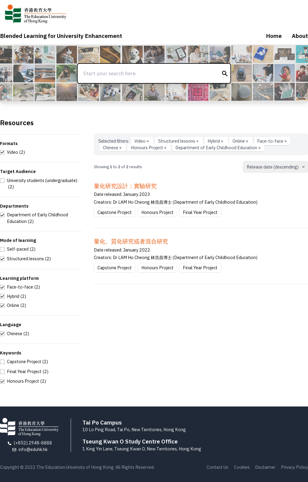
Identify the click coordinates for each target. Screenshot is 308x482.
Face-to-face (272, 141)
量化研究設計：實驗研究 (125, 186)
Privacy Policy (294, 467)
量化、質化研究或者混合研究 (131, 241)
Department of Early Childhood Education (218, 147)
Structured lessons (179, 141)
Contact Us (217, 467)
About (300, 35)
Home (274, 35)
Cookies (242, 467)
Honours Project (149, 147)
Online (241, 141)
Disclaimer (265, 467)
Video (142, 141)
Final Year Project (200, 212)
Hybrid (216, 141)
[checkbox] (12, 152)
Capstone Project (114, 212)
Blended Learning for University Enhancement (61, 35)
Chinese (113, 147)
